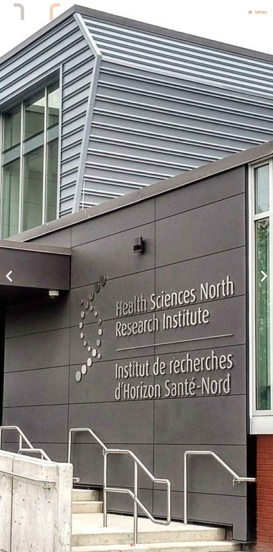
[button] (257, 12)
